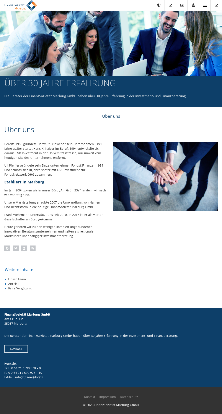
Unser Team (17, 279)
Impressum (107, 397)
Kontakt (89, 397)
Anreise (13, 284)
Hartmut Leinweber (52, 144)
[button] (7, 248)
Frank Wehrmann (16, 215)
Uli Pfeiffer (12, 165)
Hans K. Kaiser (43, 148)
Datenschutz (129, 397)
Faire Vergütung (19, 288)
